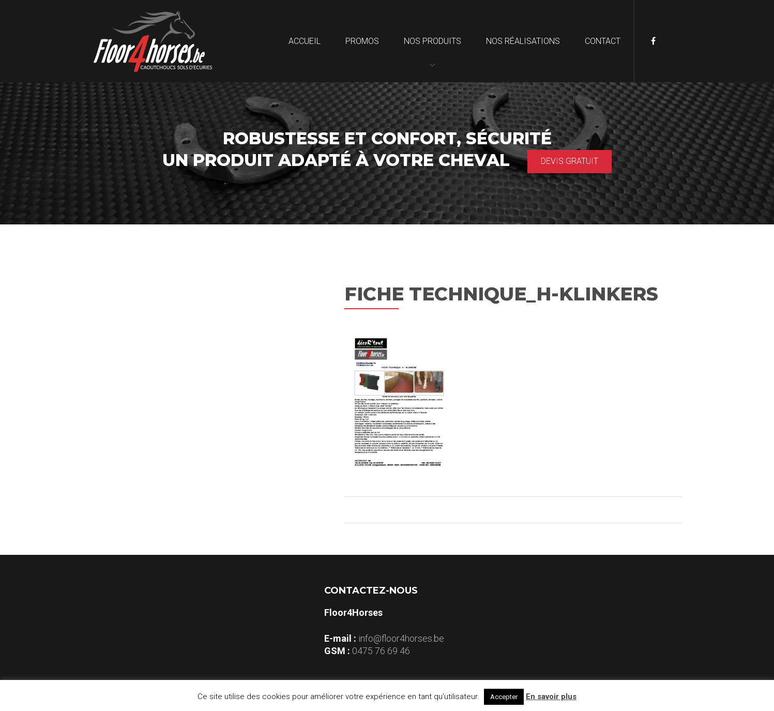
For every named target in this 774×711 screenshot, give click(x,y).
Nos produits (432, 41)
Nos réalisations (523, 41)
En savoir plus (551, 696)
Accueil (305, 41)
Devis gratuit (569, 161)
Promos (362, 41)
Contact (602, 41)
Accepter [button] (504, 697)
